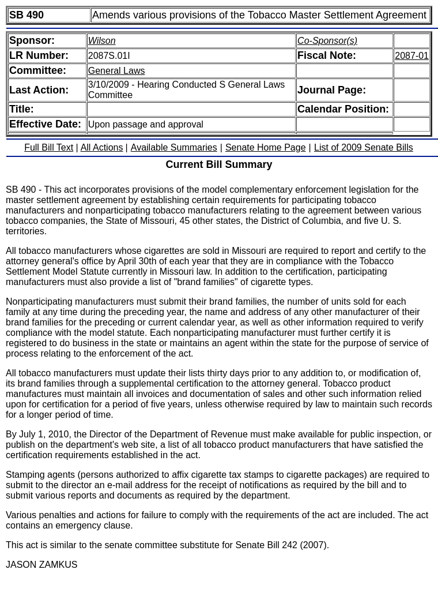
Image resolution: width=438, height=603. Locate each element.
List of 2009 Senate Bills (363, 147)
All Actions (102, 147)
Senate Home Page (265, 147)
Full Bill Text (48, 147)
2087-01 (412, 56)
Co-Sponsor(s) (327, 41)
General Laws (116, 71)
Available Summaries (174, 147)
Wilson (102, 41)
